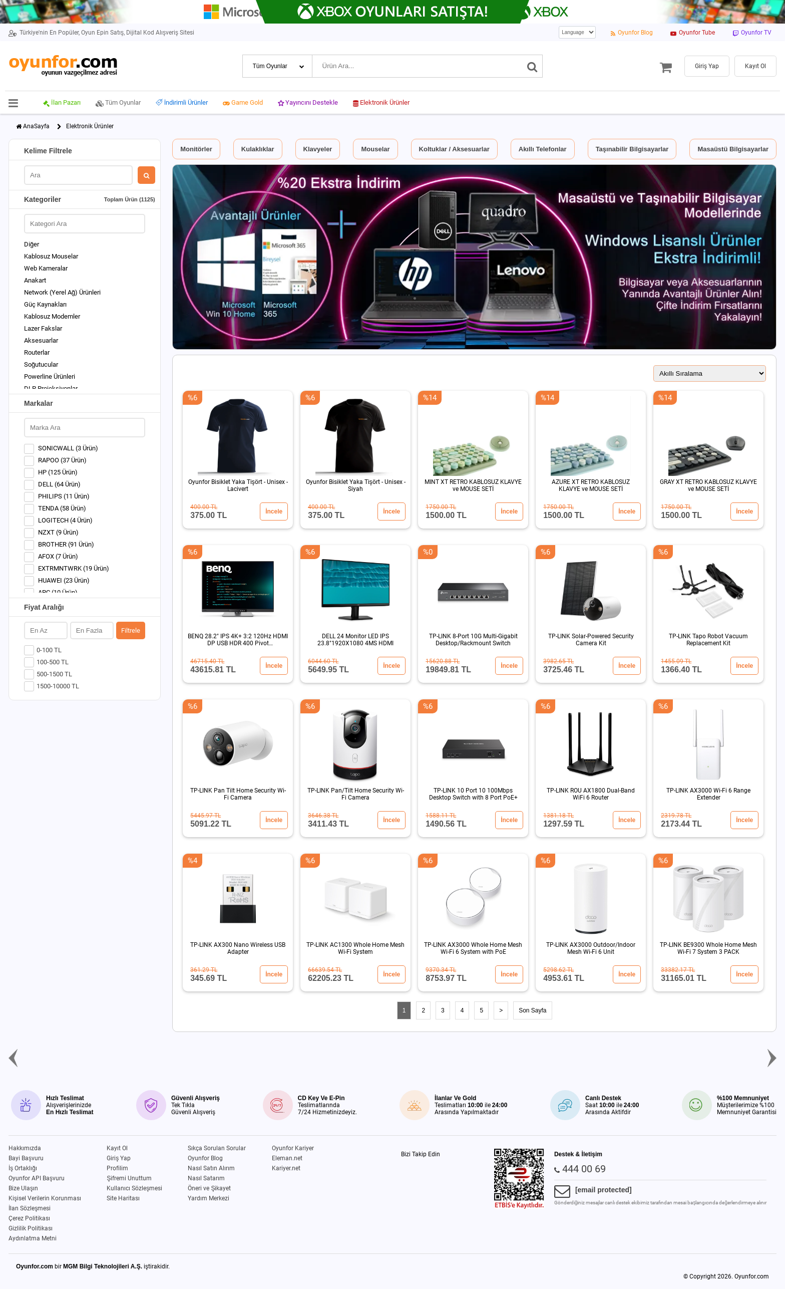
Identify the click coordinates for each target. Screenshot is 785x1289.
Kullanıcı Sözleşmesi (134, 1188)
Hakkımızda (25, 1148)
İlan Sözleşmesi (30, 1208)
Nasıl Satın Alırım (211, 1168)
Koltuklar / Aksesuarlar (454, 149)
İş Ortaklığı (23, 1168)
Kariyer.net (286, 1168)
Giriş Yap (119, 1158)
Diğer (31, 244)
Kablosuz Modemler (52, 316)
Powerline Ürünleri (49, 376)
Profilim (117, 1168)
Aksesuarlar (41, 340)
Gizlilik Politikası (31, 1228)
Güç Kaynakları (45, 304)
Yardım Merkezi (208, 1198)
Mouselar (375, 149)
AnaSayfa (36, 126)
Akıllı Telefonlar (543, 149)
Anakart (35, 280)
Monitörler (196, 149)
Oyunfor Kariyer (293, 1148)
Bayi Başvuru (26, 1158)
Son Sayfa (532, 1010)
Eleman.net (287, 1158)
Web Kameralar (46, 268)
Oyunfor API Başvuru (37, 1178)
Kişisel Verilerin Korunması (45, 1198)
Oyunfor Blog (205, 1158)
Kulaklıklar (257, 149)
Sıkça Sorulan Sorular (217, 1148)
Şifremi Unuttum (129, 1178)
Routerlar (37, 352)
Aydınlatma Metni (33, 1238)
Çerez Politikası (29, 1218)
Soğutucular (41, 364)
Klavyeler (317, 149)
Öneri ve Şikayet (209, 1188)
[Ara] (532, 66)
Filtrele (130, 630)
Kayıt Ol (117, 1148)
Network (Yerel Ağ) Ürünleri (62, 292)
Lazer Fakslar (43, 328)
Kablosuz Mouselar (51, 256)
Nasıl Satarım (206, 1178)
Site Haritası (123, 1198)
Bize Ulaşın (23, 1188)
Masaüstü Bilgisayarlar (732, 149)
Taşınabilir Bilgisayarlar (632, 149)
